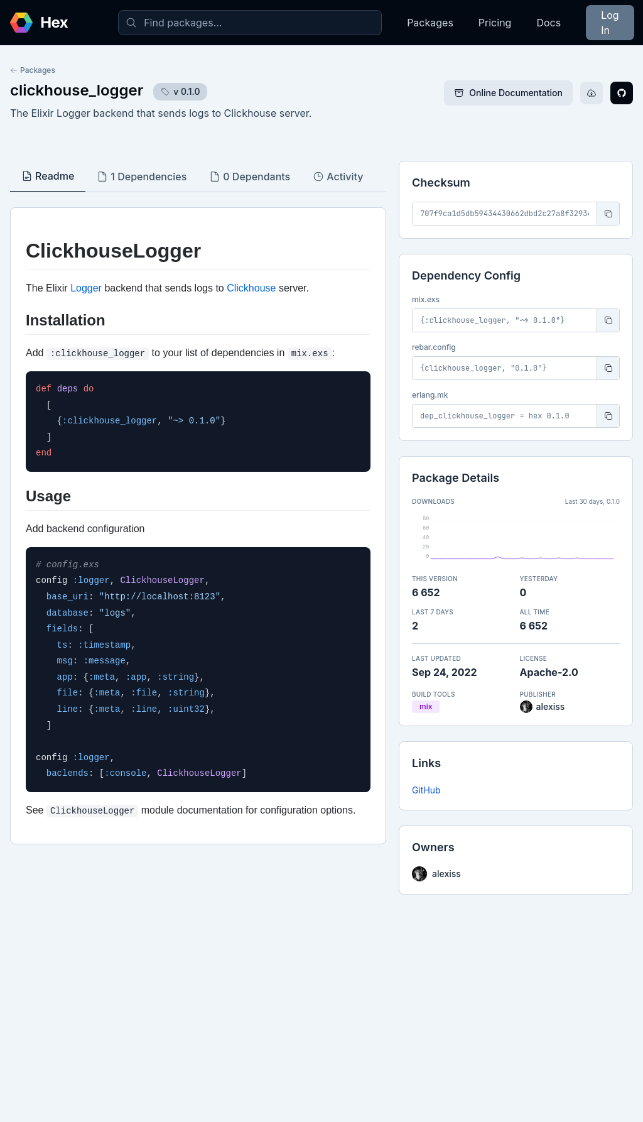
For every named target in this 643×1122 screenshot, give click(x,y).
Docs (548, 22)
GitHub (426, 790)
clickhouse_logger (76, 90)
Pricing (495, 22)
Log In (610, 22)
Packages (430, 22)
